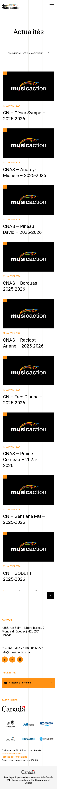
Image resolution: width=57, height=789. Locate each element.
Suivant (50, 595)
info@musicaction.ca (16, 652)
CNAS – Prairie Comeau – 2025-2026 (20, 459)
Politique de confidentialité (14, 757)
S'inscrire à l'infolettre (20, 682)
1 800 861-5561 (33, 648)
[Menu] (52, 6)
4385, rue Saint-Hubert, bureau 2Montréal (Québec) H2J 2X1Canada (23, 631)
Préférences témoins (12, 753)
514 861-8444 (11, 648)
